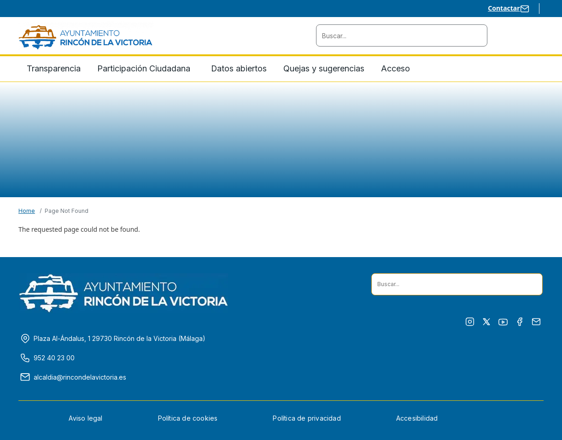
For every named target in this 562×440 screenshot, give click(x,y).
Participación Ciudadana (143, 68)
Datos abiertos (239, 68)
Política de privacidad (306, 418)
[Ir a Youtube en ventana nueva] (503, 322)
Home (26, 210)
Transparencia (54, 68)
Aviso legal (85, 418)
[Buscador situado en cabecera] (476, 35)
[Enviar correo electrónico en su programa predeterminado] (536, 322)
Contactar (504, 8)
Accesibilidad (417, 418)
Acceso (395, 68)
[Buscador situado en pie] (531, 284)
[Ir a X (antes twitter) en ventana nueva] (486, 322)
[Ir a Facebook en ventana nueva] (519, 322)
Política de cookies (188, 418)
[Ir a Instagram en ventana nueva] (470, 322)
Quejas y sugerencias (323, 68)
